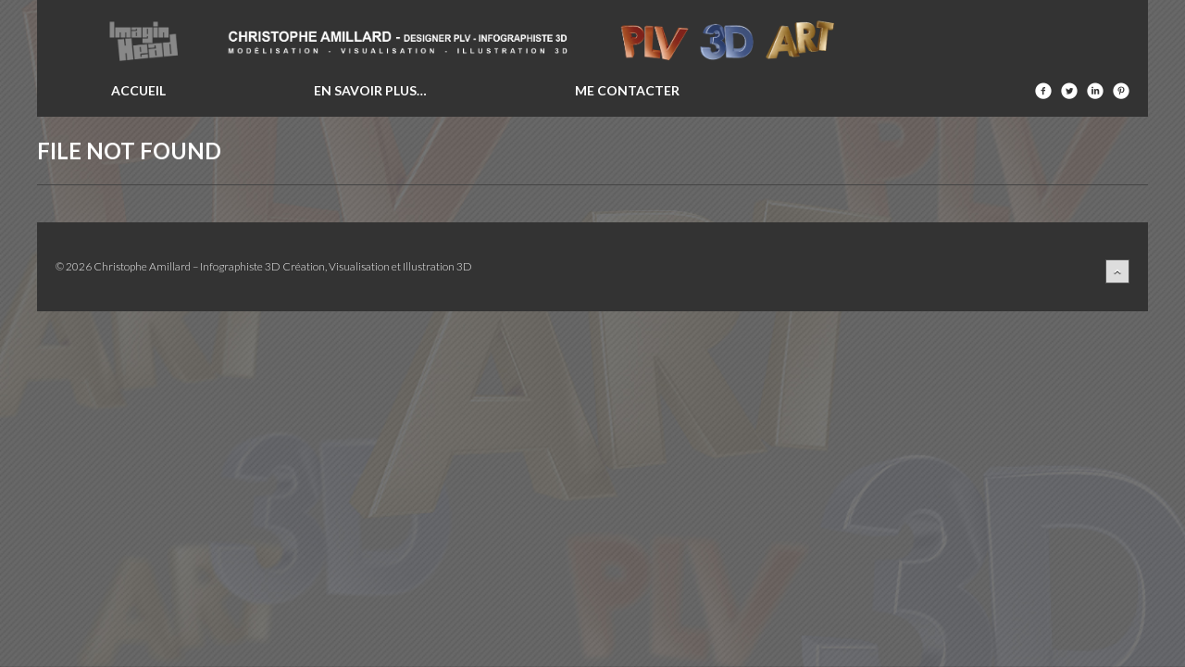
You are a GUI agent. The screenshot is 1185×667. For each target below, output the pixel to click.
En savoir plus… (370, 90)
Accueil (138, 90)
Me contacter (627, 90)
